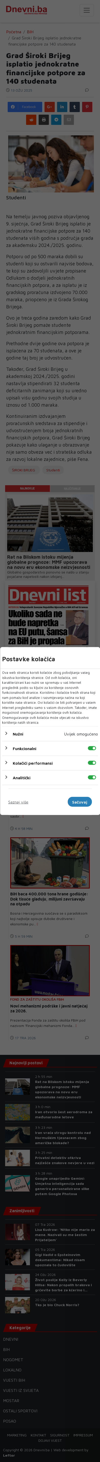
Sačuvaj (79, 801)
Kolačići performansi (33, 763)
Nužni (18, 733)
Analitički (21, 777)
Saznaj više (18, 801)
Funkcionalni (24, 748)
